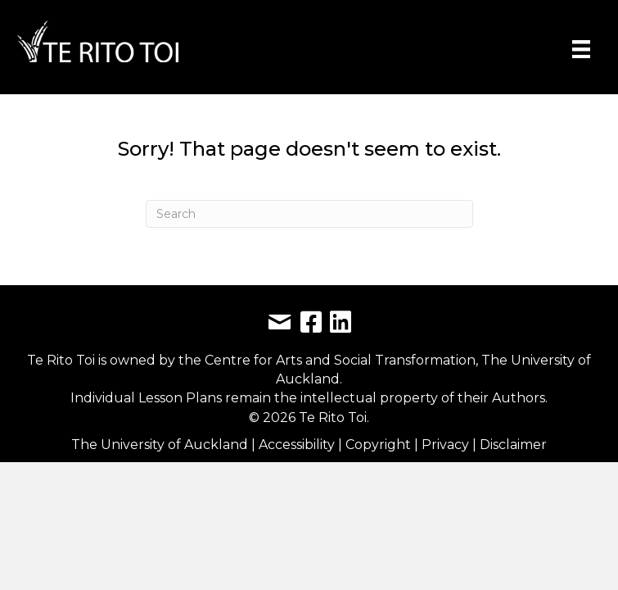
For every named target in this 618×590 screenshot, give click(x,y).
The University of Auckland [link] (159, 444)
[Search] (309, 214)
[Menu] (581, 49)
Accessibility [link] (298, 444)
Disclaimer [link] (513, 444)
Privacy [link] (447, 444)
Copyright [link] (379, 444)
